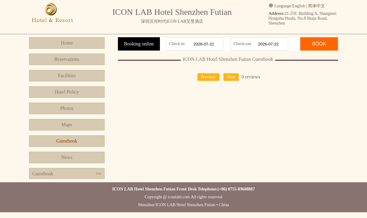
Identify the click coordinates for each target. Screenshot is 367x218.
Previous (208, 77)
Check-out (242, 43)
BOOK (319, 43)
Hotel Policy (67, 91)
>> (98, 173)
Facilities (67, 75)
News (66, 157)
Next (231, 77)
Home (67, 42)
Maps (66, 124)
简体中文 (316, 6)
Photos (66, 108)
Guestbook (66, 141)
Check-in (176, 43)
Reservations (67, 59)
